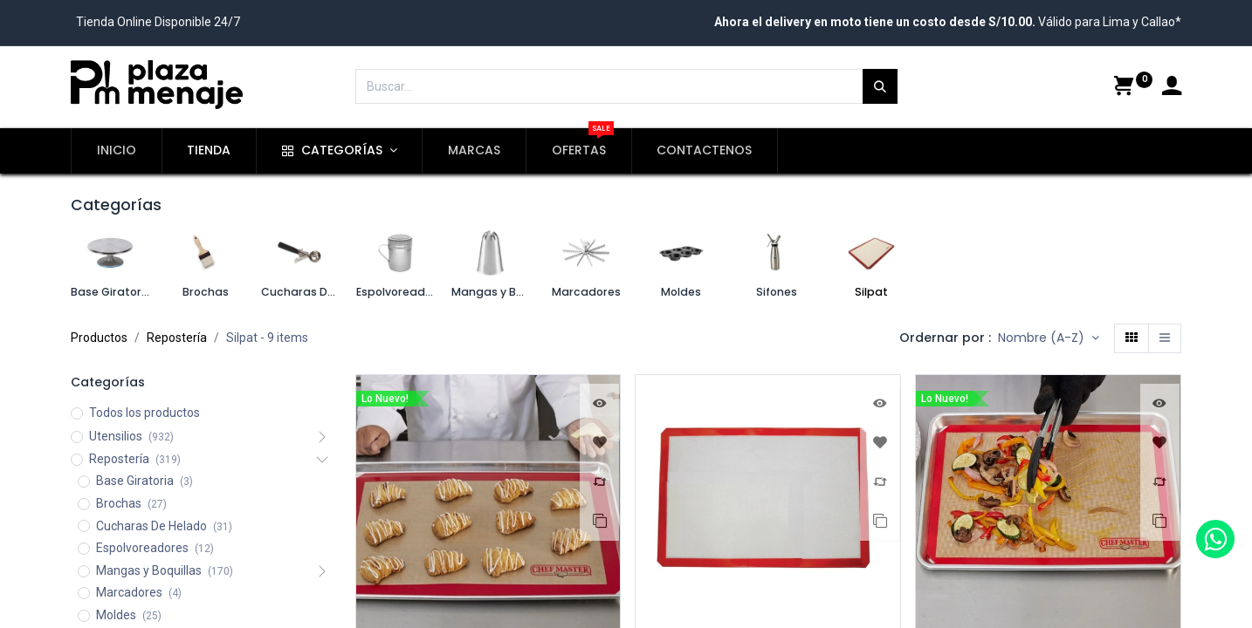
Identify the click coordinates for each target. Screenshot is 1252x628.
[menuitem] (117, 151)
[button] (1048, 338)
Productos (99, 338)
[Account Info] (1171, 88)
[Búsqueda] (880, 86)
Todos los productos (144, 413)
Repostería (177, 338)
